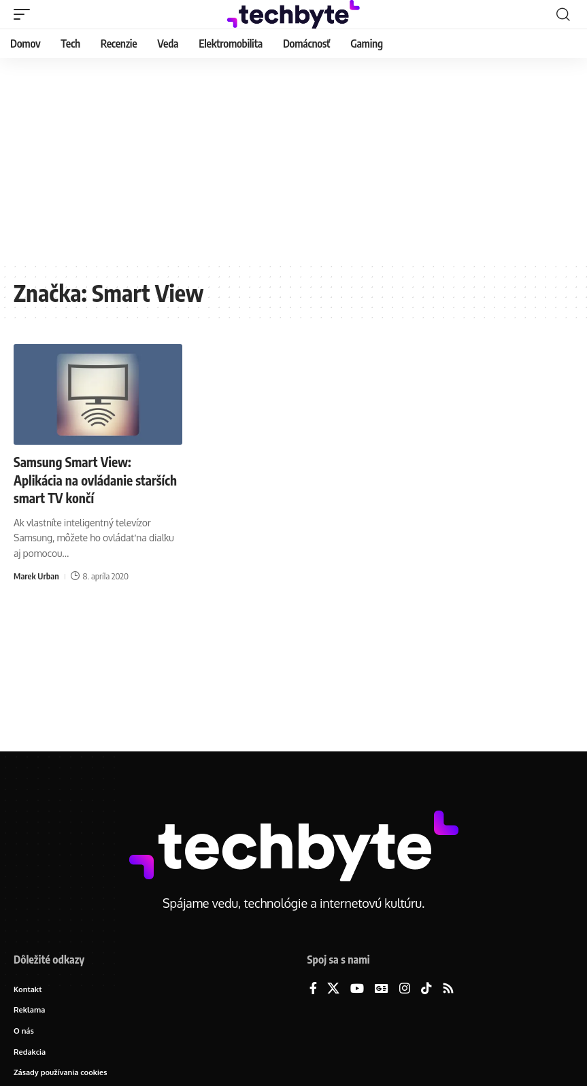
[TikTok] (426, 989)
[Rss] (448, 989)
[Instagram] (404, 989)
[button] (25, 14)
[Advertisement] (293, 160)
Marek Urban (37, 575)
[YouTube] (357, 989)
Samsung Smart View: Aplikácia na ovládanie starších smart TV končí (79, 479)
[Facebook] (313, 989)
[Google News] (381, 989)
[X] (333, 989)
